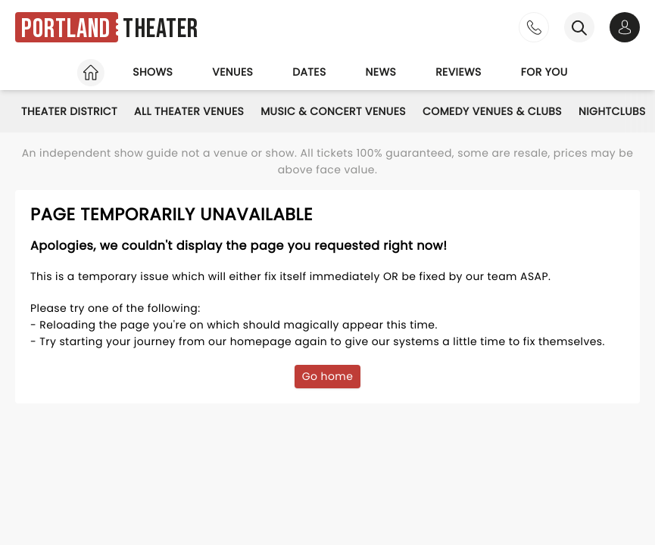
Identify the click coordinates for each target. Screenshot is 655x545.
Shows (153, 71)
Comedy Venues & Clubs (492, 111)
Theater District (69, 111)
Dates (309, 71)
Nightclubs (612, 111)
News (381, 71)
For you (544, 71)
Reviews (458, 71)
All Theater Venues (189, 111)
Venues (232, 71)
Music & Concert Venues (333, 111)
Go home (328, 376)
